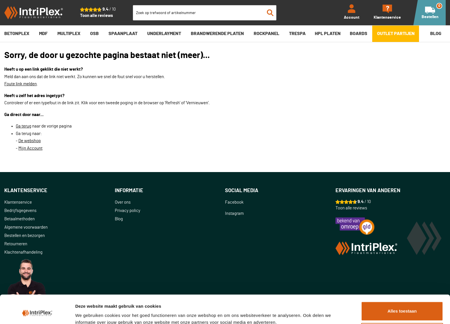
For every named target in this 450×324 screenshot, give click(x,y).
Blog (119, 219)
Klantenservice (18, 202)
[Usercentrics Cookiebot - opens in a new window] (37, 312)
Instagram (234, 213)
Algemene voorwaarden (26, 227)
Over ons (123, 202)
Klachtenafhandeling (23, 252)
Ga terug (23, 126)
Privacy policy (127, 211)
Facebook (234, 202)
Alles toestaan (402, 285)
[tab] (59, 190)
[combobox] (204, 12)
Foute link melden (20, 84)
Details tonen (88, 312)
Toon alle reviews (96, 16)
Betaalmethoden (19, 219)
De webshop (29, 141)
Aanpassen (402, 307)
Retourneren (15, 244)
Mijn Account (30, 148)
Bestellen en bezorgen (24, 236)
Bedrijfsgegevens (20, 211)
